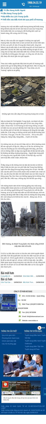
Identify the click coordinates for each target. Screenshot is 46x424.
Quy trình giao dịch (8, 335)
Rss (39, 328)
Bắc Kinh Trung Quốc (29, 282)
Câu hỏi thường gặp (9, 344)
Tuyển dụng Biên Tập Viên (34, 346)
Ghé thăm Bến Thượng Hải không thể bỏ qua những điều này (29, 276)
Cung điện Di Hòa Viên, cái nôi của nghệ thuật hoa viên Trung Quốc (7, 276)
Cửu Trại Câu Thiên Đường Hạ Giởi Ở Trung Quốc (7, 282)
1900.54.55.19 (34, 2)
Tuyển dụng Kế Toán (32, 349)
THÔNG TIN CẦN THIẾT (9, 331)
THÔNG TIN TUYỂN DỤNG (33, 331)
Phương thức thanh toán (10, 338)
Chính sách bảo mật (9, 341)
